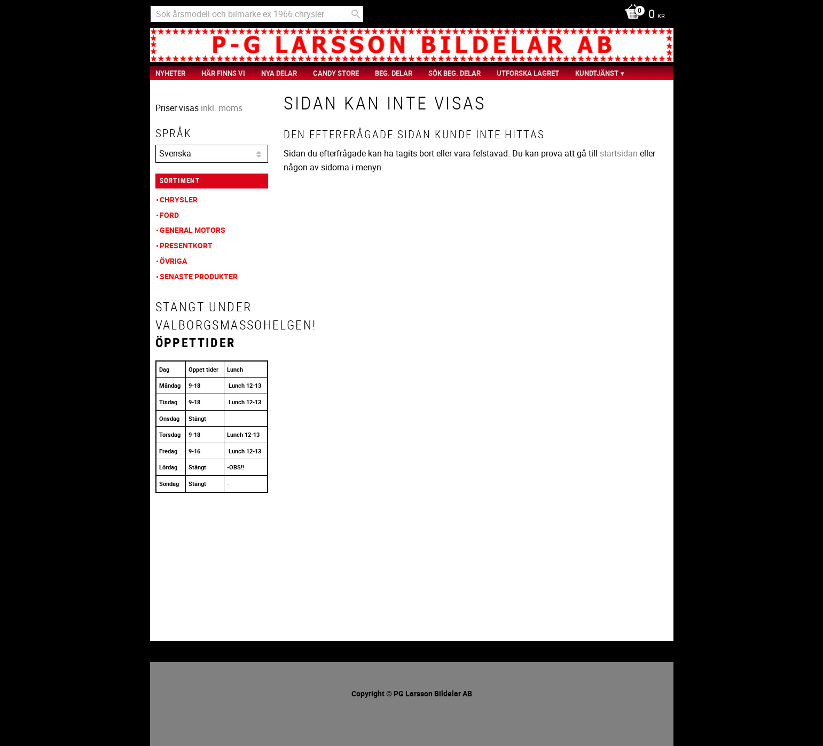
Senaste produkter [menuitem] (199, 276)
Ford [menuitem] (169, 215)
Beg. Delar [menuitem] (393, 73)
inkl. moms (221, 108)
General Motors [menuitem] (192, 230)
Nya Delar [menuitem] (279, 73)
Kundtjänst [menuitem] (596, 73)
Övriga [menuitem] (173, 261)
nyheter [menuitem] (170, 73)
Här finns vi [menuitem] (223, 73)
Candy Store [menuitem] (336, 73)
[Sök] (356, 14)
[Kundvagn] (642, 15)
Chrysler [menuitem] (179, 199)
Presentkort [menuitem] (186, 245)
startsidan (619, 153)
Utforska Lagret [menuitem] (528, 73)
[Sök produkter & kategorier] (257, 13)
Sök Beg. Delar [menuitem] (454, 73)
